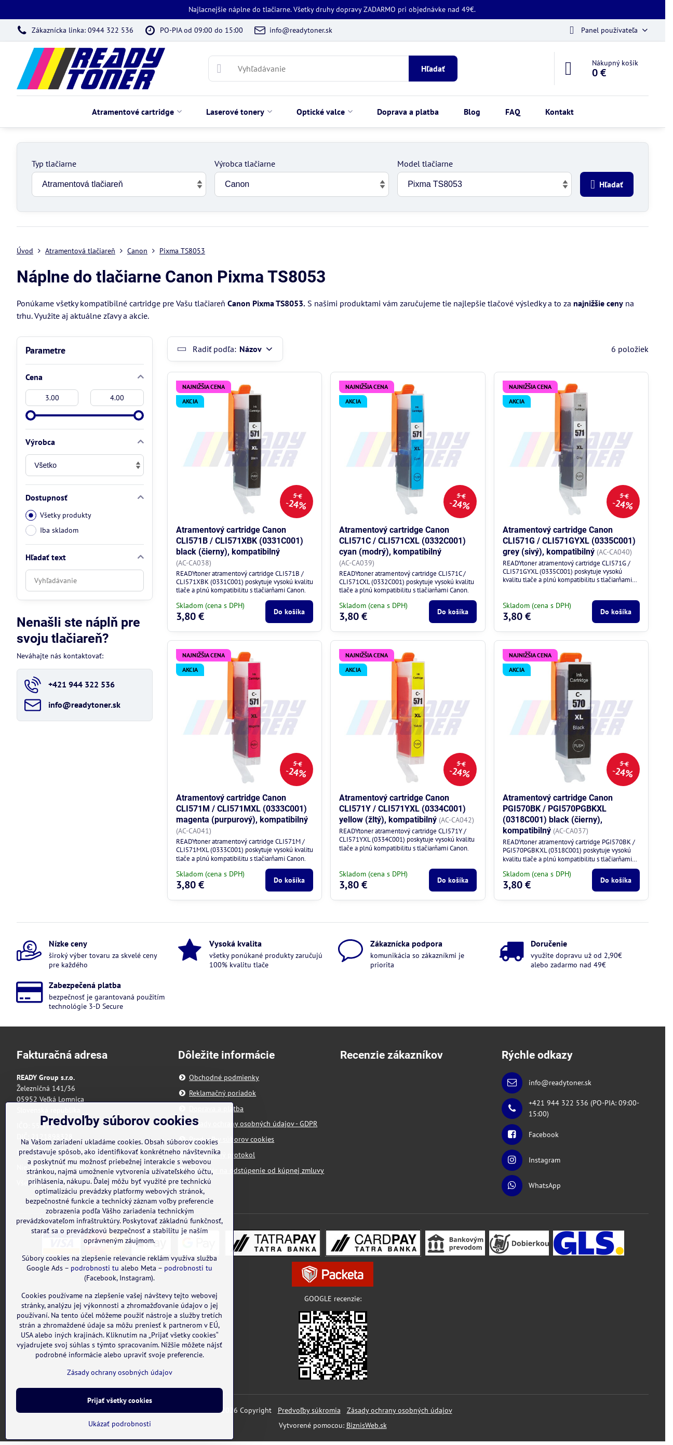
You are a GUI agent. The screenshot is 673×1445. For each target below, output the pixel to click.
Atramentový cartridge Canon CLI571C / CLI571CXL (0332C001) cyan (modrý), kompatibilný (402, 541)
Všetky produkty (58, 515)
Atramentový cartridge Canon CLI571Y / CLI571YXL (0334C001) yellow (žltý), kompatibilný (402, 809)
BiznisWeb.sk (366, 1425)
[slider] (30, 415)
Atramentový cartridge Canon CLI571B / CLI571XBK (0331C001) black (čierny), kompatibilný (239, 541)
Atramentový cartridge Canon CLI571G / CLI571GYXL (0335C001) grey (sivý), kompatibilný (569, 541)
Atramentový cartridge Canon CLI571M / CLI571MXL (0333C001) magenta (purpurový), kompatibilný (242, 809)
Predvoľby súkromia (309, 1410)
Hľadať (433, 68)
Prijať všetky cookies (119, 1400)
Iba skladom (51, 530)
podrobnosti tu (95, 1268)
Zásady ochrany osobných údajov (399, 1410)
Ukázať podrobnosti (119, 1423)
